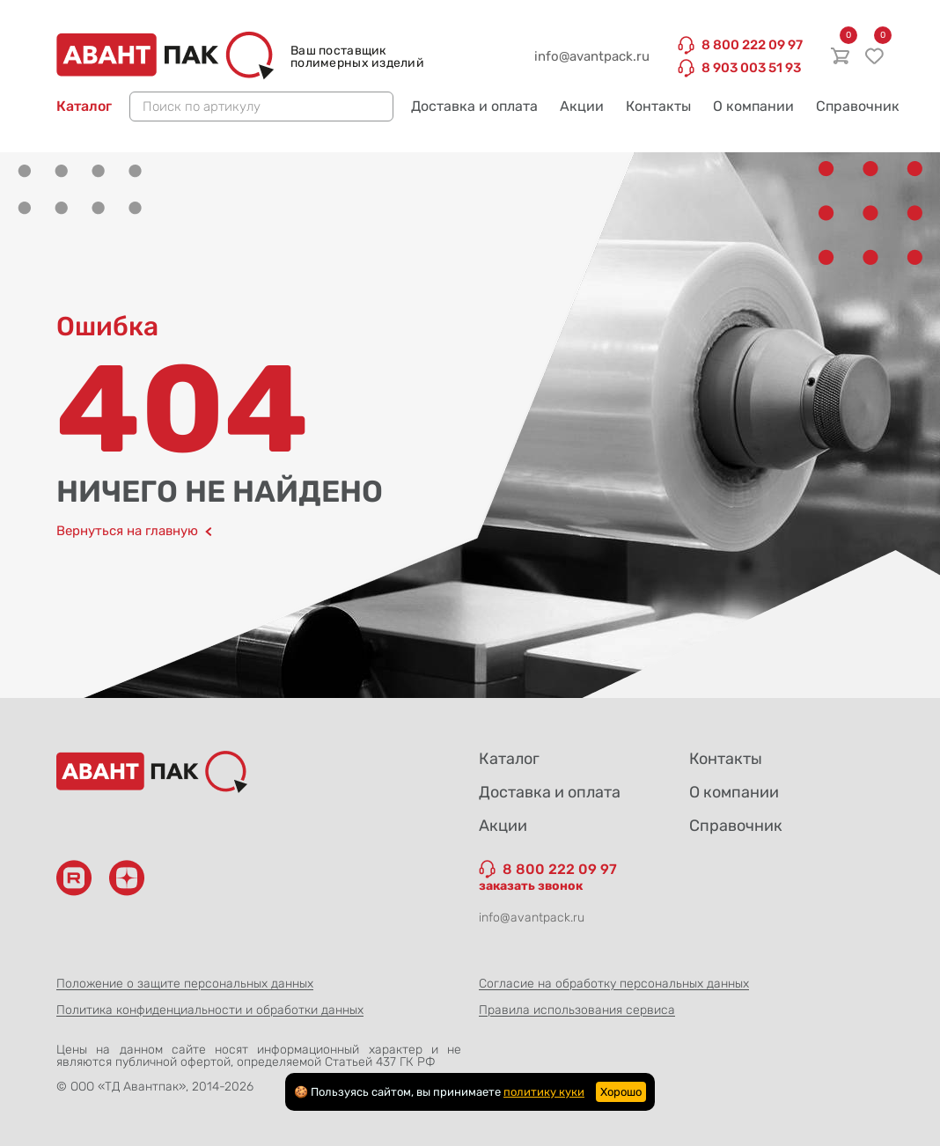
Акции (582, 106)
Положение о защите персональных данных (184, 983)
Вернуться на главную (134, 531)
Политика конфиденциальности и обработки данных (210, 1010)
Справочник (858, 106)
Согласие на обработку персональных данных (614, 983)
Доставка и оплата (474, 106)
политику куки (543, 1091)
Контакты (658, 106)
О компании (753, 106)
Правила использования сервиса (577, 1010)
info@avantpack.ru (592, 56)
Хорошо (621, 1091)
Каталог (84, 106)
